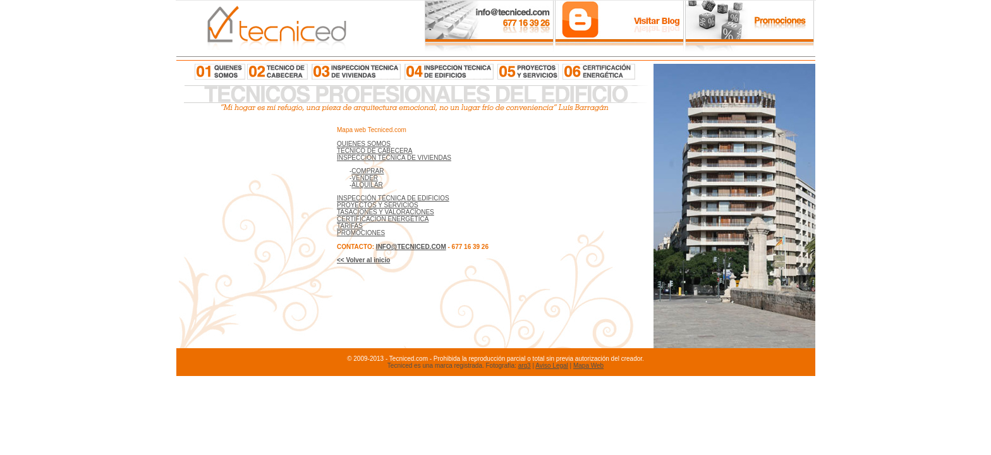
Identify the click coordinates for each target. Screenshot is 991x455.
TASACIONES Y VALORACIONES (385, 212)
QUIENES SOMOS (364, 143)
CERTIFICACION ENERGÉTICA (383, 218)
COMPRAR (367, 170)
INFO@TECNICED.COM (411, 246)
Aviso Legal (551, 365)
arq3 (524, 365)
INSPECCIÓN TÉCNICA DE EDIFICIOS (393, 198)
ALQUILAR (366, 184)
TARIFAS (350, 225)
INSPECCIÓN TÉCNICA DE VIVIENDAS (394, 157)
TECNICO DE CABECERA (374, 150)
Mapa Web (588, 365)
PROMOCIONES (361, 232)
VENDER (364, 177)
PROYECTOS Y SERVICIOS (377, 205)
